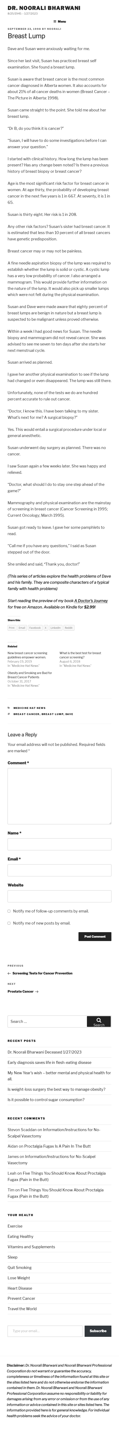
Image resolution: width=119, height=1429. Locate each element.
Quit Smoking (20, 1267)
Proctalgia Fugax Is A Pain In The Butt (57, 1146)
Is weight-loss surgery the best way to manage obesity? (56, 1089)
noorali (54, 28)
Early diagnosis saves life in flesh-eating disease (49, 1062)
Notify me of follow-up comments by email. (51, 911)
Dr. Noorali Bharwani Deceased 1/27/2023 (45, 1052)
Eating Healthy (21, 1236)
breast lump (53, 714)
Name (14, 833)
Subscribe (98, 1331)
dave (69, 714)
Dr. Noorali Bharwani (44, 8)
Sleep (13, 1257)
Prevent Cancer (21, 1298)
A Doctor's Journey (91, 601)
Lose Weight (19, 1278)
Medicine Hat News (25, 665)
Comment (18, 763)
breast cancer (27, 714)
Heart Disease (20, 1288)
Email (14, 859)
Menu (59, 21)
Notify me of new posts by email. (41, 923)
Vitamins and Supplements (31, 1247)
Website (15, 885)
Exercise (15, 1226)
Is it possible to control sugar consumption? (46, 1099)
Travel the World (22, 1309)
